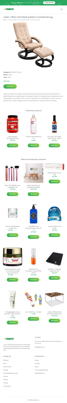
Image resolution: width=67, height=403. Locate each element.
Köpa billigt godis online (10, 373)
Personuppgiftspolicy (41, 370)
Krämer (19, 72)
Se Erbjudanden (49, 2)
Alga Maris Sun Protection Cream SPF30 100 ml (33, 271)
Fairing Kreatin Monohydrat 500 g (13, 137)
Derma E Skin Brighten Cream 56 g (12, 227)
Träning (5, 383)
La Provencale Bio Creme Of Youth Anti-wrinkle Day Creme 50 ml (13, 271)
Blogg (37, 360)
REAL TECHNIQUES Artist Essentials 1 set (12, 186)
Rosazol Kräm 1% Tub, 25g (54, 174)
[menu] (61, 9)
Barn (4, 363)
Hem (4, 20)
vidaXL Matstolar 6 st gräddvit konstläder (33, 186)
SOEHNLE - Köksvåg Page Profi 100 (54, 270)
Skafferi (13, 72)
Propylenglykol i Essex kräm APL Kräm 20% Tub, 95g (13, 314)
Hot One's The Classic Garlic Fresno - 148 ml (54, 137)
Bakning (5, 360)
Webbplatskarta (40, 373)
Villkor (37, 367)
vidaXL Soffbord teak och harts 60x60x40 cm (54, 313)
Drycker (5, 370)
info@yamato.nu (40, 347)
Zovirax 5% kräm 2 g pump (54, 227)
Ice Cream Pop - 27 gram (34, 312)
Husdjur (5, 376)
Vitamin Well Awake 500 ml (33, 137)
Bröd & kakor (7, 367)
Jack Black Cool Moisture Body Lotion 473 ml (33, 228)
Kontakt (37, 363)
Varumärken (7, 386)
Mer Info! (10, 86)
